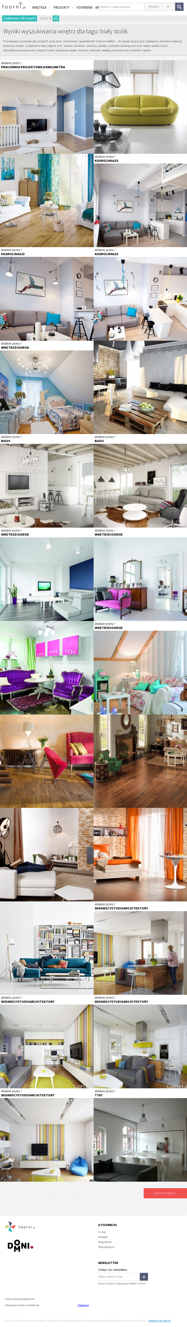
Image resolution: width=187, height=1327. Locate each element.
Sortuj (43, 18)
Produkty (64, 7)
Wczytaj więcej (165, 1193)
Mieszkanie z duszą (140, 668)
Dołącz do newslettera (113, 1269)
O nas (102, 1232)
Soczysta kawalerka (47, 668)
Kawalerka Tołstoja (140, 200)
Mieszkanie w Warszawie (140, 948)
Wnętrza (41, 7)
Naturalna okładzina (140, 387)
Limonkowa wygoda (140, 107)
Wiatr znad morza (47, 200)
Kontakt (103, 1237)
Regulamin (105, 1242)
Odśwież (56, 18)
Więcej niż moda (47, 948)
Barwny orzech (140, 761)
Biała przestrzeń (47, 574)
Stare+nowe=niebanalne (140, 574)
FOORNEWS (84, 7)
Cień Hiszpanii (47, 387)
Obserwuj (83, 1305)
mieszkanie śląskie (140, 1135)
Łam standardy (47, 761)
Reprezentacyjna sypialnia (140, 854)
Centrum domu (47, 854)
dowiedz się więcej (159, 1320)
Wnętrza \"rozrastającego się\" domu (47, 481)
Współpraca (106, 1247)
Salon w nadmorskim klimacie (47, 107)
